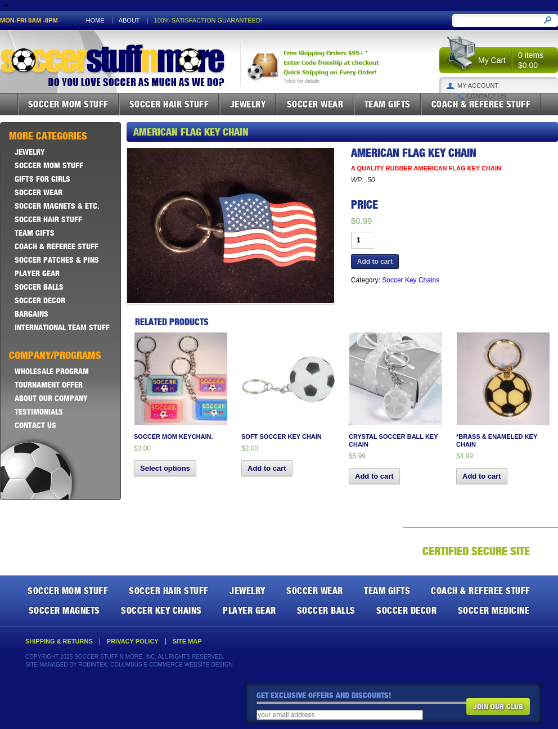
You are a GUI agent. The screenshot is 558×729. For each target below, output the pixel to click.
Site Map (187, 641)
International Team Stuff (62, 327)
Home (95, 20)
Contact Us (486, 96)
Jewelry (248, 104)
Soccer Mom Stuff (68, 104)
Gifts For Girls (42, 179)
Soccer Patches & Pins (57, 260)
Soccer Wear (315, 104)
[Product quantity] (362, 240)
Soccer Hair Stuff (169, 104)
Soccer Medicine (494, 610)
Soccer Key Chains (410, 280)
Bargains (31, 314)
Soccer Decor (40, 300)
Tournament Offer (49, 385)
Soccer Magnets (64, 610)
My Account (477, 86)
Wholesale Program (52, 371)
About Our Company (51, 398)
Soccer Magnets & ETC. (57, 206)
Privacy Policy (133, 641)
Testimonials (39, 412)
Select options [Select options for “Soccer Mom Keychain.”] (165, 468)
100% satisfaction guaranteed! (208, 20)
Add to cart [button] (267, 468)
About (129, 20)
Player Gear (37, 273)
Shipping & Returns (59, 641)
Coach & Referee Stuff (481, 104)
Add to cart (375, 262)
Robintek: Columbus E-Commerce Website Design (155, 665)
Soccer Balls (39, 287)
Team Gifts (387, 104)
